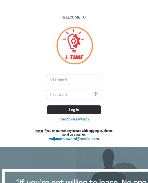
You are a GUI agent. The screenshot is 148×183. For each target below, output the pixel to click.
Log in (74, 110)
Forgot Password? (74, 119)
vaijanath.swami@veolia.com (74, 138)
